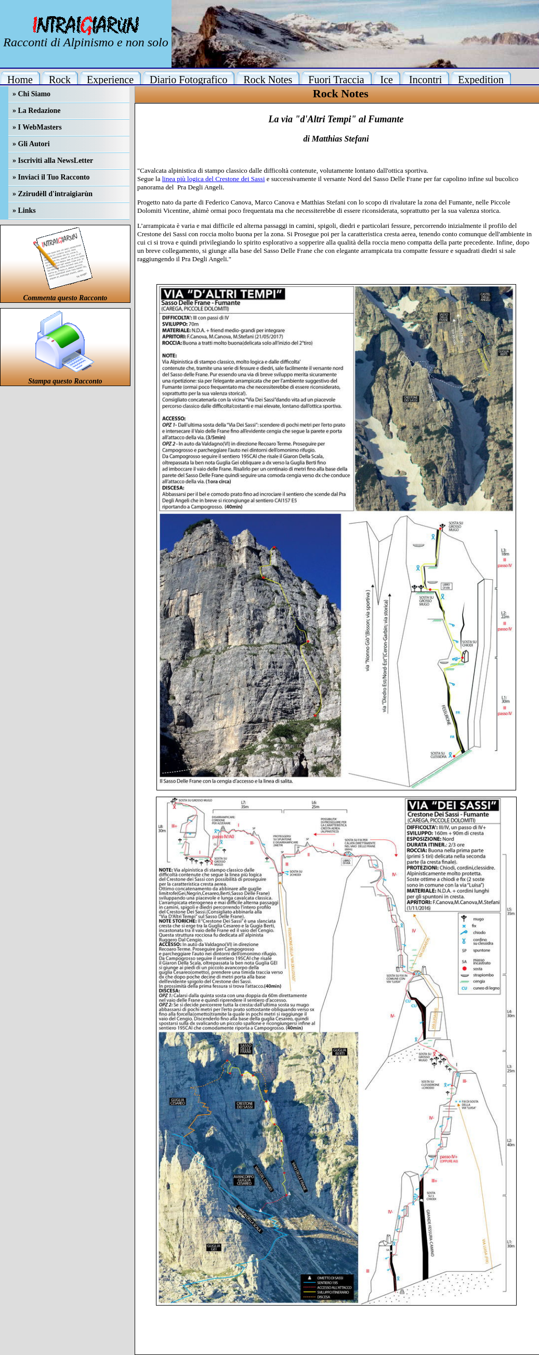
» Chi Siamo (31, 94)
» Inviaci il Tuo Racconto (51, 177)
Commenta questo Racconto (65, 298)
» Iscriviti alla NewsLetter (52, 160)
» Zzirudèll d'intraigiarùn (52, 194)
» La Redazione (36, 110)
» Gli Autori (31, 144)
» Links (24, 210)
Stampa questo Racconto (65, 381)
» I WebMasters (37, 127)
